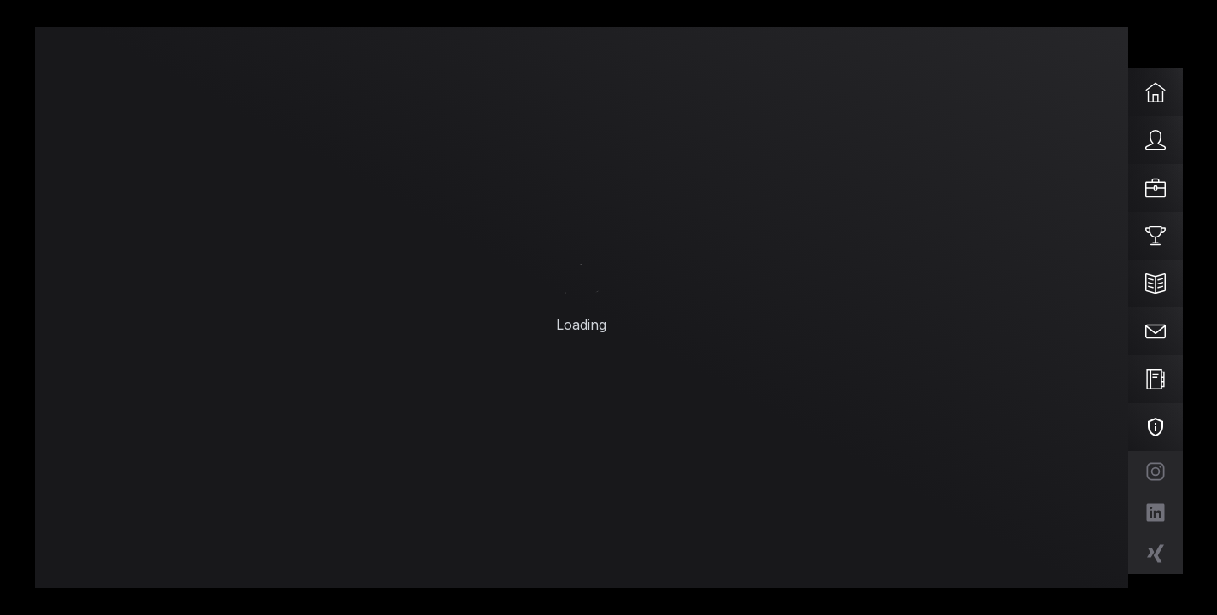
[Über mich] (1155, 140)
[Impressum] (1155, 379)
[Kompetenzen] (1155, 188)
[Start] (1155, 92)
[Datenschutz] (1155, 427)
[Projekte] (1155, 236)
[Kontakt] (1155, 331)
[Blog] (1155, 284)
